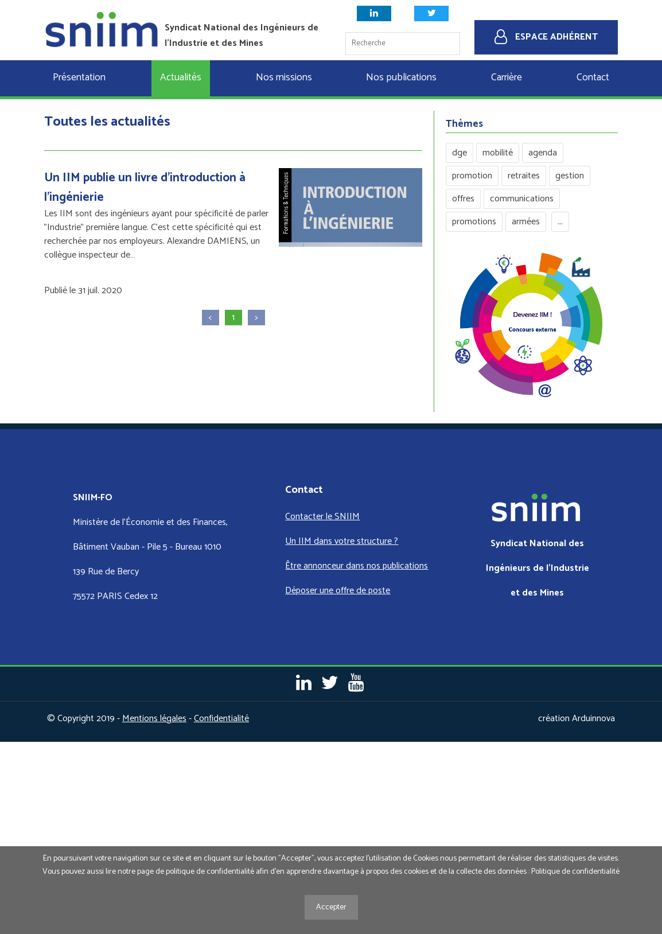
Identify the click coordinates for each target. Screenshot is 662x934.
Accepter (331, 907)
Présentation (79, 77)
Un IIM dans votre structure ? (341, 541)
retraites (524, 176)
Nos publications (401, 77)
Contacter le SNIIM (322, 516)
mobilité (497, 153)
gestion (569, 176)
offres (463, 199)
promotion (472, 176)
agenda (542, 153)
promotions (474, 221)
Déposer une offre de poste (337, 590)
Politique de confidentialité (575, 871)
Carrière (506, 77)
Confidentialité (221, 718)
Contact (593, 77)
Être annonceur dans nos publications (356, 566)
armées (526, 221)
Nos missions (284, 77)
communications (522, 199)
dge (459, 153)
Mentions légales (154, 718)
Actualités (180, 77)
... (560, 221)
